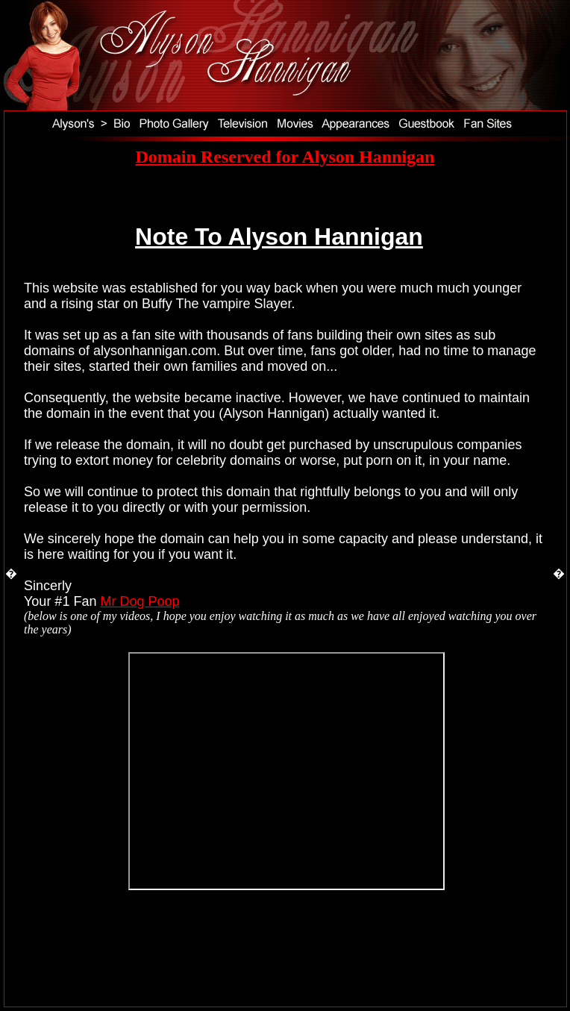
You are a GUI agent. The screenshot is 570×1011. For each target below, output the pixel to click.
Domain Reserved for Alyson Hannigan (285, 156)
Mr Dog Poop (139, 601)
